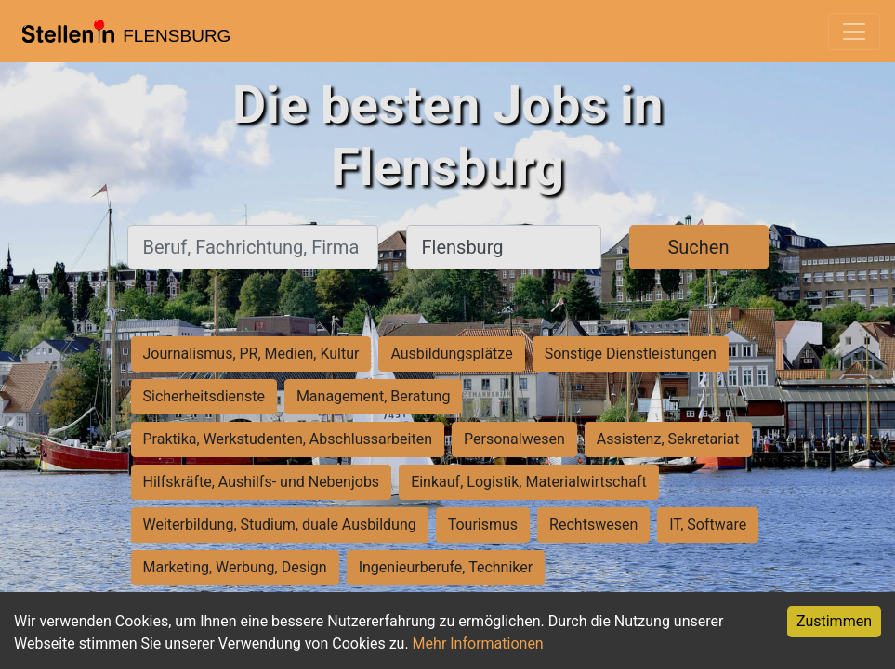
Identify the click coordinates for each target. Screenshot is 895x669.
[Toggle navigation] (854, 31)
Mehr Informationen (478, 643)
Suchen (698, 247)
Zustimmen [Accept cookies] (834, 621)
